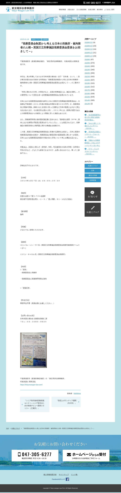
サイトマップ (64, 475)
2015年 (87, 98)
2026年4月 (89, 47)
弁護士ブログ (36, 40)
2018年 (87, 87)
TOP (7, 429)
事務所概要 (62, 9)
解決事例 (100, 9)
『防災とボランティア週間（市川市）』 (66, 402)
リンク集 (74, 475)
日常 (92, 171)
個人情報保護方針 (50, 475)
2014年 (87, 101)
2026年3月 (89, 50)
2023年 (87, 70)
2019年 (87, 84)
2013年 (87, 104)
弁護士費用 (91, 9)
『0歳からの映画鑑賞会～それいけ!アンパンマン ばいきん (92, 143)
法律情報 (45, 40)
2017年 (87, 91)
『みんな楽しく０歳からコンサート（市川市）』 (92, 126)
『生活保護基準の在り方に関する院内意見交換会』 (92, 118)
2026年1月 (89, 57)
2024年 (87, 67)
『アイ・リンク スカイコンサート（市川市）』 (92, 152)
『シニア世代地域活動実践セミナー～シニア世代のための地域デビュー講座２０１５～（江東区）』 (34, 405)
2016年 (87, 94)
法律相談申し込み (109, 2)
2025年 (87, 64)
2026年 (87, 60)
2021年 (87, 77)
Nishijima (77, 394)
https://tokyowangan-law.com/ (31, 385)
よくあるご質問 (109, 9)
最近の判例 (93, 176)
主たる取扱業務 (81, 9)
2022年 (87, 74)
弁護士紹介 (71, 9)
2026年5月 (89, 43)
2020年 (87, 81)
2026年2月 (89, 53)
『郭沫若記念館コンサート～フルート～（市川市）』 (92, 135)
